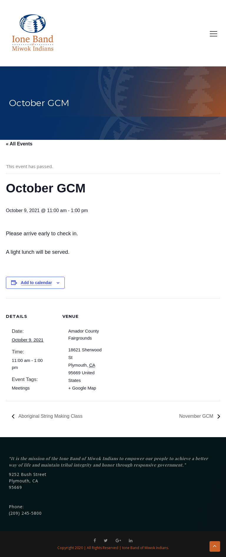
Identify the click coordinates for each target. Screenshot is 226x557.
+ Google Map (82, 387)
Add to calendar (36, 282)
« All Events (19, 143)
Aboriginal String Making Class (49, 416)
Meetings (21, 387)
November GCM (197, 416)
